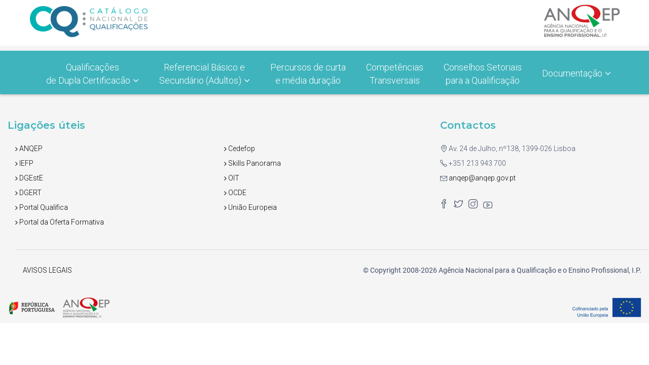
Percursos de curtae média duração (308, 74)
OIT (231, 178)
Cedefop (239, 148)
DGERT (28, 193)
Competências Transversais (394, 74)
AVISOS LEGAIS (47, 270)
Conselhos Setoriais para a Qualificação (483, 74)
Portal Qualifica (41, 207)
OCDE (235, 193)
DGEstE (29, 178)
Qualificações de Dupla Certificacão (92, 74)
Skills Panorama (252, 163)
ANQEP (29, 148)
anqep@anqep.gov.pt (481, 178)
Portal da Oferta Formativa (59, 222)
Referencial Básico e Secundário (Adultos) (204, 74)
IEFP (24, 163)
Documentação (576, 73)
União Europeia (250, 207)
